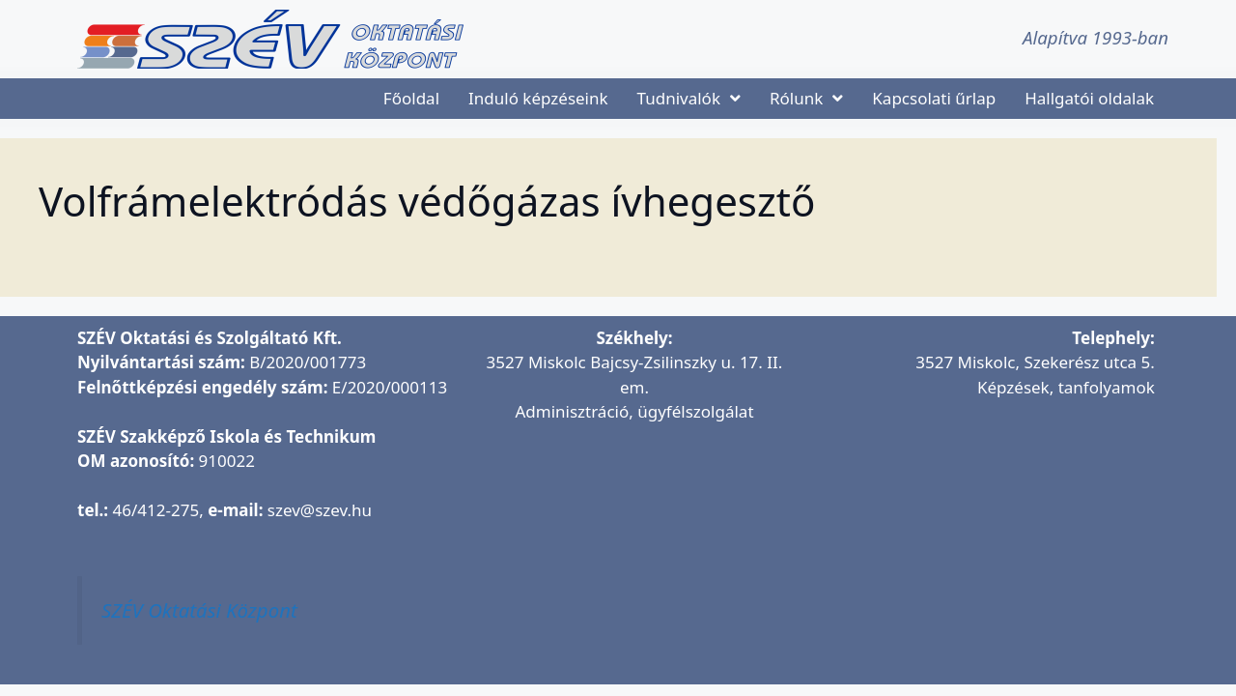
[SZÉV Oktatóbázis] (982, 530)
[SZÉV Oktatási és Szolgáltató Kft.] (634, 555)
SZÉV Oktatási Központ (199, 610)
